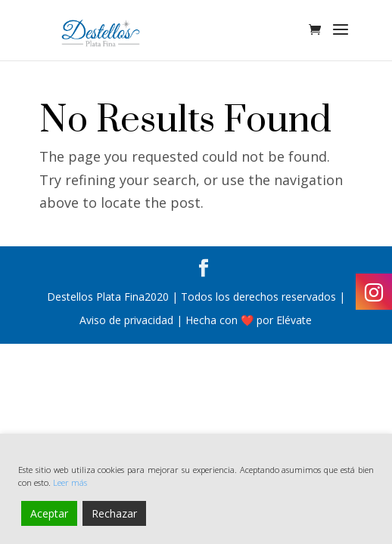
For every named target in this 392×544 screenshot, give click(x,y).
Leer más (70, 482)
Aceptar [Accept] (49, 513)
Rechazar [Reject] (114, 513)
